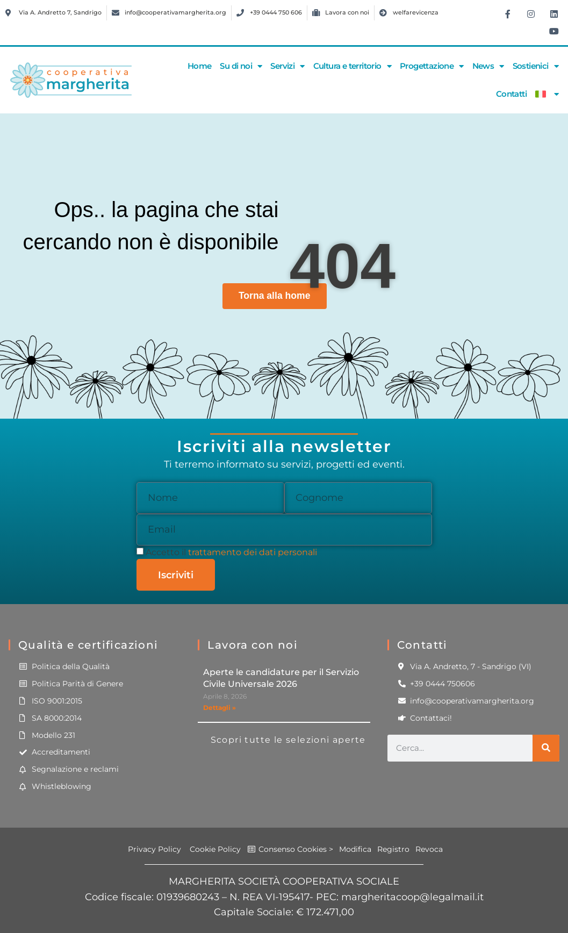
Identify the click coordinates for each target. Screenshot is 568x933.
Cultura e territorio (352, 66)
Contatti (511, 94)
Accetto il (231, 552)
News (488, 66)
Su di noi (241, 66)
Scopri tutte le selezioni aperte (288, 740)
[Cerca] (546, 748)
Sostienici (535, 66)
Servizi (287, 66)
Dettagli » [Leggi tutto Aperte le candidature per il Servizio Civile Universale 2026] (219, 708)
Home (200, 66)
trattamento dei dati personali (252, 552)
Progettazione (432, 66)
